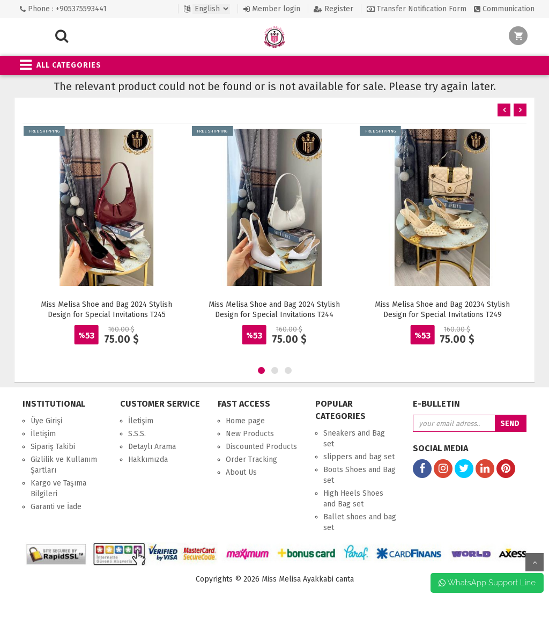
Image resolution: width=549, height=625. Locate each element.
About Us (241, 472)
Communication (504, 8)
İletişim (43, 433)
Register (333, 8)
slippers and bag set (359, 456)
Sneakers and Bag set (354, 438)
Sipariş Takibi (53, 446)
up (534, 562)
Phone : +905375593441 (63, 8)
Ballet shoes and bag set (359, 522)
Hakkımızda (148, 459)
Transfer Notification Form (416, 8)
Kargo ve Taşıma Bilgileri (58, 488)
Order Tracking (251, 459)
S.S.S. (137, 433)
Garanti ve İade (56, 506)
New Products (250, 433)
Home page (245, 420)
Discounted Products (261, 446)
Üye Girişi (46, 420)
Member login (271, 8)
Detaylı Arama (152, 446)
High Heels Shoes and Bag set (353, 499)
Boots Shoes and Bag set (359, 475)
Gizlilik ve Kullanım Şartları (64, 465)
